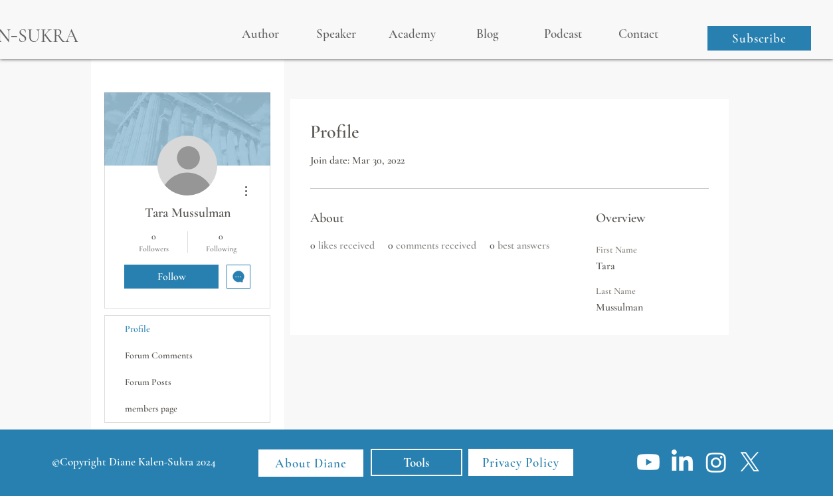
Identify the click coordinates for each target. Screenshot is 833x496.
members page (151, 408)
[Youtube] (648, 462)
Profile (137, 328)
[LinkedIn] (682, 462)
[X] (750, 462)
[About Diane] (310, 463)
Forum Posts (148, 382)
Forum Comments (159, 355)
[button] (759, 38)
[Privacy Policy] (520, 462)
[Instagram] (716, 462)
